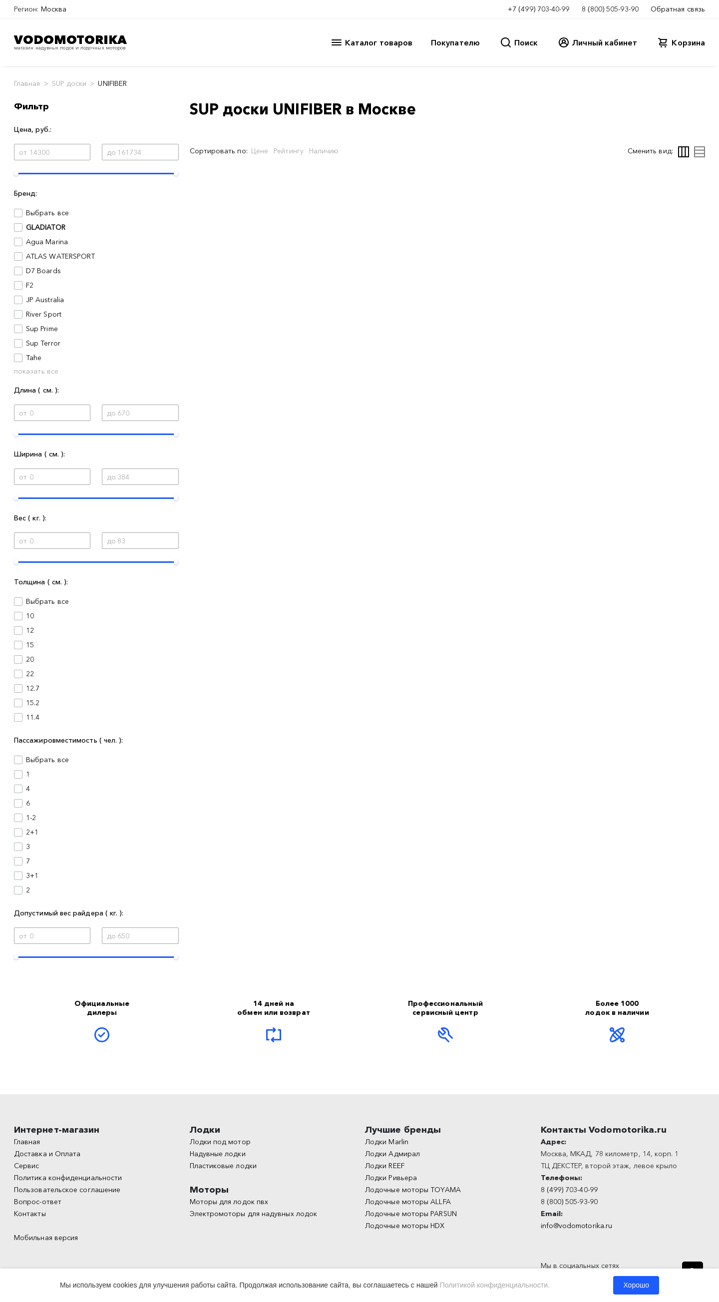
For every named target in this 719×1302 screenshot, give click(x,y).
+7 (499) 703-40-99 (538, 8)
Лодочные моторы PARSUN (411, 1213)
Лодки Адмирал (392, 1153)
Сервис (26, 1165)
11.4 (32, 717)
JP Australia (45, 299)
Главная (27, 83)
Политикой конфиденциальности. (495, 1285)
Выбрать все (47, 212)
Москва (53, 8)
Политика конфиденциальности (68, 1177)
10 (30, 615)
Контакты (30, 1213)
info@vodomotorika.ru (577, 1225)
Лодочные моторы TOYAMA (413, 1189)
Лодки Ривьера (391, 1177)
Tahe (33, 357)
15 (30, 644)
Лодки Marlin (386, 1141)
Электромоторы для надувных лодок (254, 1213)
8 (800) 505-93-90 (610, 8)
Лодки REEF (384, 1165)
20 (30, 659)
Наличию (324, 150)
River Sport (43, 314)
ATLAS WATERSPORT (60, 256)
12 (30, 630)
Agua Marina (47, 241)
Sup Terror (43, 343)
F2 (29, 285)
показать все (36, 371)
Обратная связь (678, 8)
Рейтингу (289, 150)
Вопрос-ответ (37, 1201)
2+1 (32, 832)
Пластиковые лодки (223, 1165)
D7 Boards (43, 270)
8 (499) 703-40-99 (569, 1189)
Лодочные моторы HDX (405, 1225)
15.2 (32, 702)
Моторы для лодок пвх (229, 1201)
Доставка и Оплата (47, 1153)
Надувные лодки (218, 1153)
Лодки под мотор (220, 1141)
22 (30, 673)
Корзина (688, 42)
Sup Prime (42, 328)
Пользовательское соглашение (67, 1189)
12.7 (32, 688)
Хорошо (636, 1285)
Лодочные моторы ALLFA (408, 1201)
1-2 (31, 817)
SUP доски (69, 83)
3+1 (32, 875)
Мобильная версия (46, 1237)
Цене (259, 150)
